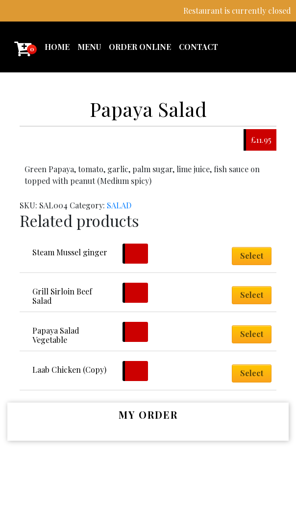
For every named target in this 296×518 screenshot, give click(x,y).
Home (57, 47)
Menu (89, 47)
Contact (198, 47)
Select (251, 255)
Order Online (140, 47)
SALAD (119, 205)
